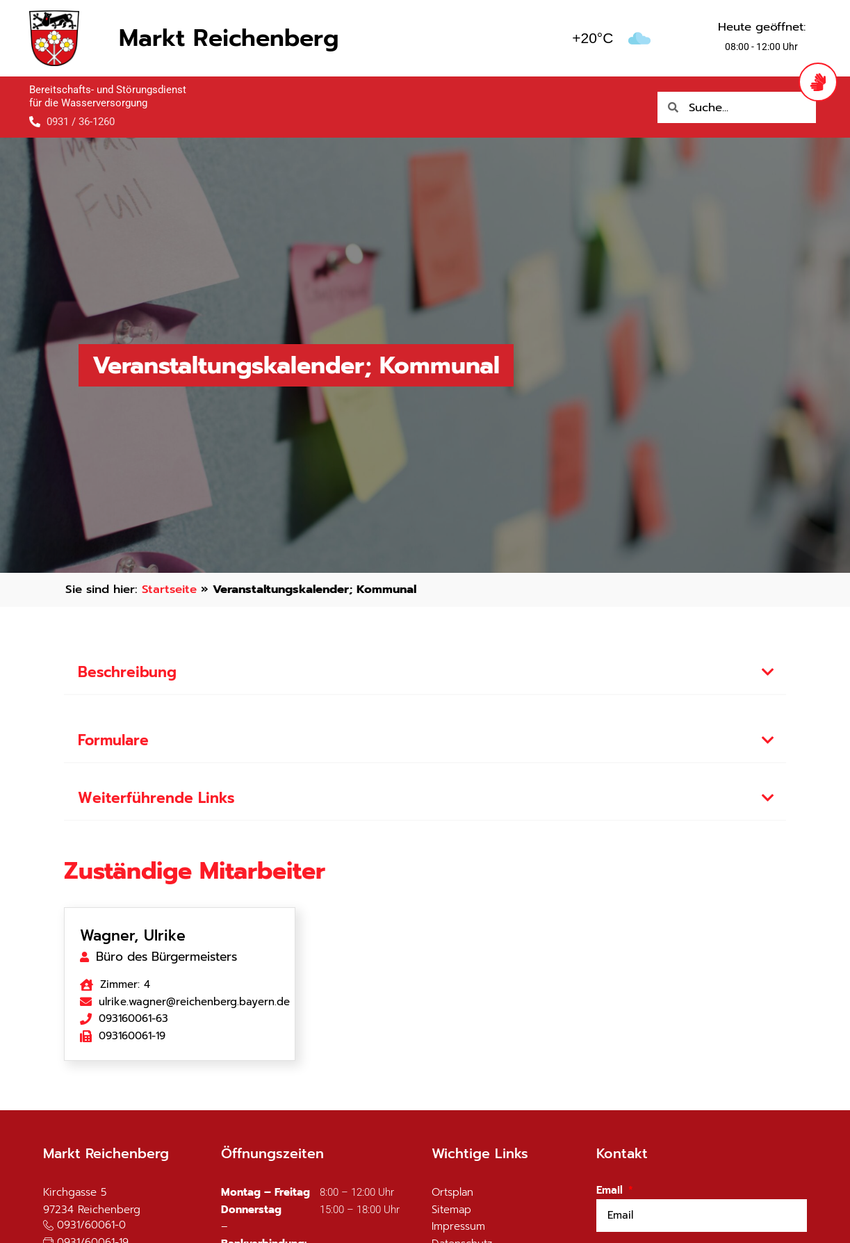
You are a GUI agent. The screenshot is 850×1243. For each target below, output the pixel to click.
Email (611, 1190)
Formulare (113, 740)
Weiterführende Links (156, 798)
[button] (425, 673)
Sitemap (451, 1209)
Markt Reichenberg (228, 38)
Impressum (458, 1226)
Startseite (169, 589)
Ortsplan (452, 1192)
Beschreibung (127, 672)
